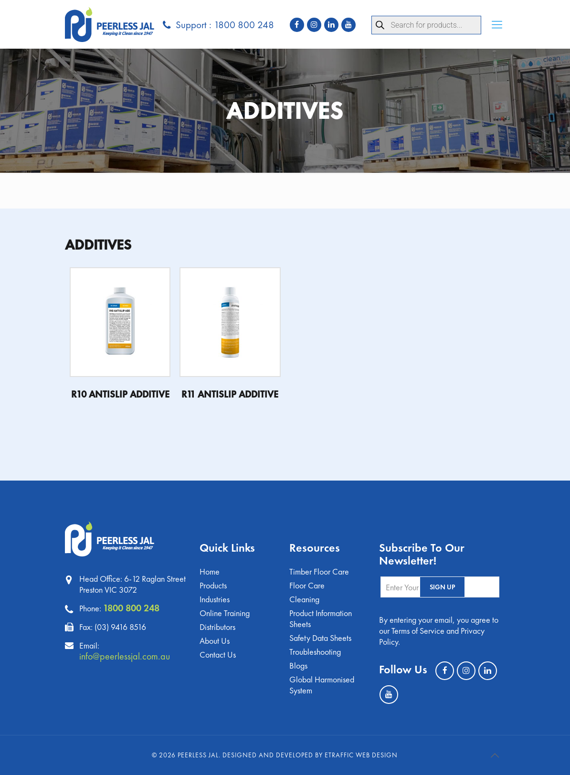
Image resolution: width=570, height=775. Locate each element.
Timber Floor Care (319, 571)
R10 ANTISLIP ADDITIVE (120, 394)
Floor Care (307, 585)
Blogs (298, 665)
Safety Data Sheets (320, 637)
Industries (215, 599)
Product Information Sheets (320, 618)
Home (210, 571)
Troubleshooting (315, 651)
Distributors (217, 626)
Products (213, 585)
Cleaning (304, 599)
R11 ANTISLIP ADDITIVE (229, 394)
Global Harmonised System (321, 685)
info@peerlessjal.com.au (124, 656)
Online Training (225, 612)
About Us (215, 640)
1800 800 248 (131, 608)
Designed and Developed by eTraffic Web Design (310, 755)
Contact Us (218, 654)
